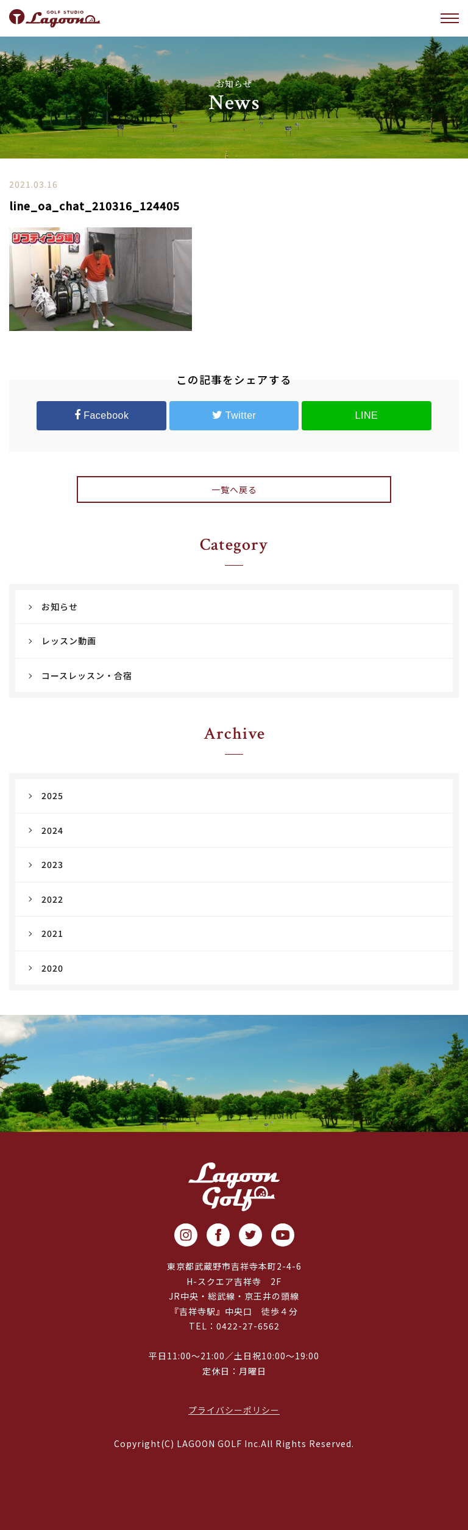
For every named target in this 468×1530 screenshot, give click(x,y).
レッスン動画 (68, 641)
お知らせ (59, 606)
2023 (52, 864)
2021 (52, 933)
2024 (52, 830)
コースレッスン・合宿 (86, 675)
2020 (52, 968)
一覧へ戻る (234, 489)
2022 (52, 899)
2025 (52, 795)
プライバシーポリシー (234, 1410)
